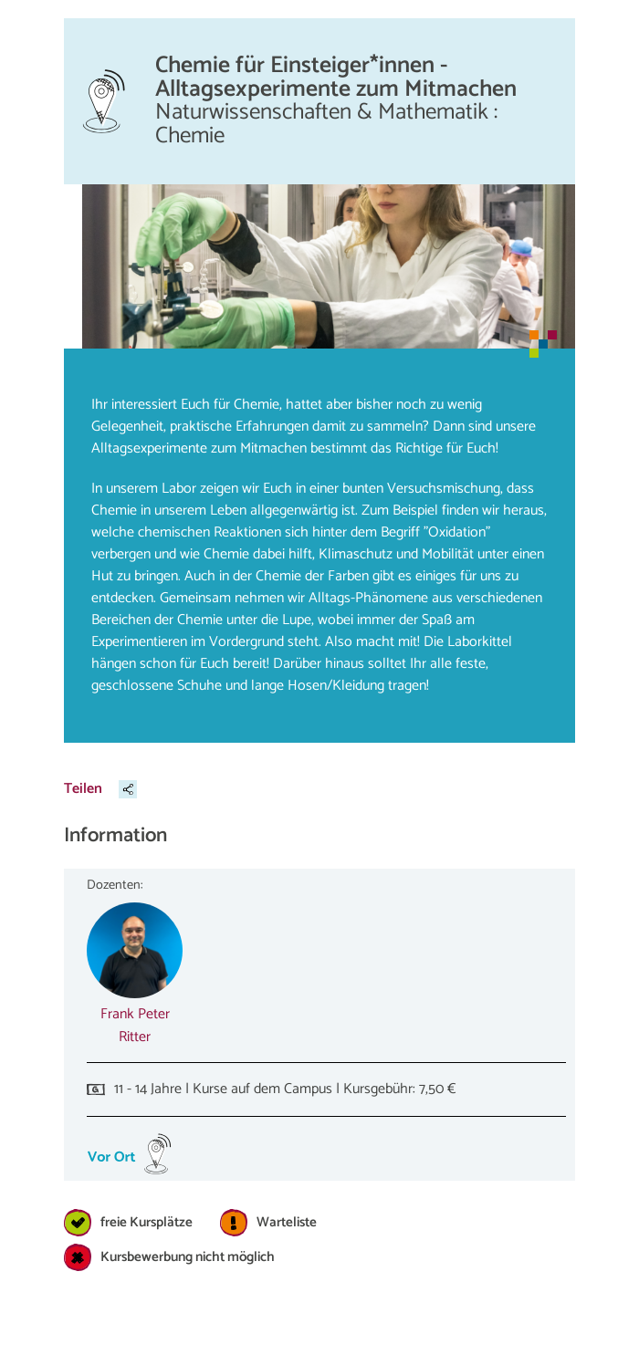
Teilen (83, 789)
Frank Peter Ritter (135, 1025)
